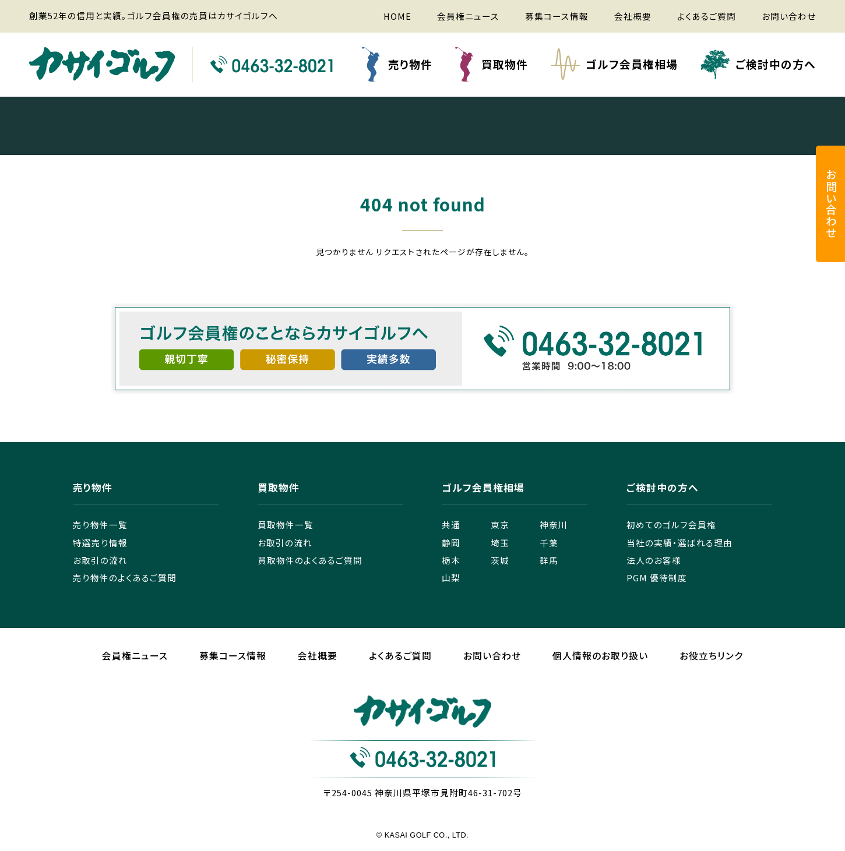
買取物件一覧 (286, 524)
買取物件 (504, 64)
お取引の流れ (100, 560)
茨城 (500, 560)
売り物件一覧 (100, 524)
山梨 (451, 577)
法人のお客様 (653, 560)
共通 (451, 524)
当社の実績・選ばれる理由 (679, 542)
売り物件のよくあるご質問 (125, 577)
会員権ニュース (468, 16)
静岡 (451, 542)
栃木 (451, 560)
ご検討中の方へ (775, 64)
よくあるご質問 (706, 16)
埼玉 (500, 542)
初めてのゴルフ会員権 (671, 524)
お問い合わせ (789, 16)
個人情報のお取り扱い (600, 655)
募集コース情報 (557, 16)
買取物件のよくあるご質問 (310, 560)
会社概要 (633, 16)
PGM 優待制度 (656, 577)
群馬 (549, 560)
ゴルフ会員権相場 (632, 64)
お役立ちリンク (711, 655)
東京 (500, 524)
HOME (397, 16)
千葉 (549, 542)
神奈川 (554, 524)
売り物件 (410, 64)
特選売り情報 (100, 542)
